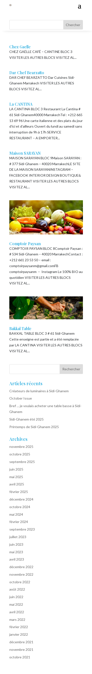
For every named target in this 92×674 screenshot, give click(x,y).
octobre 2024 (19, 507)
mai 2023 (16, 552)
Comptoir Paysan (25, 243)
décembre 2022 (21, 567)
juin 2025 (16, 469)
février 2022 (18, 627)
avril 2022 (16, 612)
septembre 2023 (22, 529)
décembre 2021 (21, 642)
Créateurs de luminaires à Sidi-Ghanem (39, 391)
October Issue (20, 398)
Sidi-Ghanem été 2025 (26, 419)
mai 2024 (16, 514)
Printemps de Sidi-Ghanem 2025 (34, 427)
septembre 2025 (22, 462)
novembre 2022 (21, 574)
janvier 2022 (18, 634)
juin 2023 (16, 544)
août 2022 (17, 589)
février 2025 (18, 492)
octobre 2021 (19, 657)
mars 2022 (17, 619)
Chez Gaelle (20, 46)
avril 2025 (16, 484)
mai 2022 (16, 604)
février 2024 (18, 522)
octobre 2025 (19, 454)
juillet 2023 (17, 537)
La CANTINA (20, 104)
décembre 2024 (21, 499)
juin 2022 (16, 597)
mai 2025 (16, 477)
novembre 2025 (21, 446)
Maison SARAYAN (25, 153)
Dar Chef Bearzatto (26, 72)
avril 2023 (16, 559)
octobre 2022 (19, 582)
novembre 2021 (21, 649)
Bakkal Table (20, 328)
